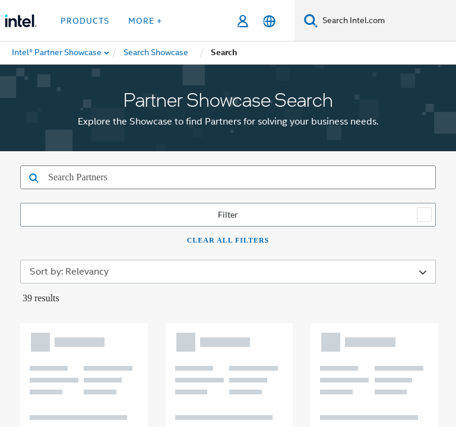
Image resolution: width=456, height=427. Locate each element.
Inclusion (236, 207)
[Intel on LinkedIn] (164, 249)
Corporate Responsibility (152, 207)
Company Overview (141, 184)
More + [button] (145, 20)
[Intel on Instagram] (223, 249)
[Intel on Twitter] (135, 249)
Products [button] (85, 20)
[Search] (311, 20)
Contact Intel (222, 184)
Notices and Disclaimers (138, 366)
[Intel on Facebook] (105, 249)
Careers (386, 184)
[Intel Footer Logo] (38, 288)
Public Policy (294, 207)
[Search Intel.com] (387, 20)
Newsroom (285, 184)
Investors (338, 184)
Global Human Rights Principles (342, 375)
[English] (269, 21)
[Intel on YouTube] (193, 249)
